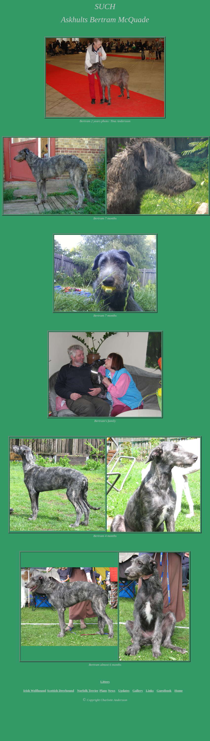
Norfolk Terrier (87, 690)
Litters (105, 682)
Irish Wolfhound (34, 690)
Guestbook (164, 690)
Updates (124, 690)
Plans (103, 690)
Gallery (138, 690)
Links (150, 690)
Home (179, 690)
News (111, 690)
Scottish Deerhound (60, 690)
